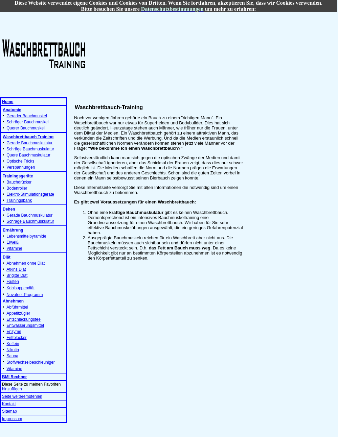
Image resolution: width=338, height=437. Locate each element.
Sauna (12, 356)
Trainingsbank (19, 200)
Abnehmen (13, 301)
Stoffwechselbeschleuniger (30, 362)
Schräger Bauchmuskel (27, 122)
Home (7, 101)
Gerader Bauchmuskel (26, 116)
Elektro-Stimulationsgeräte (30, 194)
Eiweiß (12, 242)
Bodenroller (16, 188)
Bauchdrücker (18, 182)
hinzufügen (12, 389)
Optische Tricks (20, 161)
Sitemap (9, 411)
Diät (6, 257)
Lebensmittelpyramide (26, 236)
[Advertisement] (134, 54)
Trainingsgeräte (18, 176)
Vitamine (14, 248)
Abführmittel (17, 307)
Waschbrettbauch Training (28, 137)
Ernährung (13, 230)
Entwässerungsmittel (25, 325)
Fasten (12, 281)
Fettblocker (16, 337)
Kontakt (9, 404)
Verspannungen (20, 167)
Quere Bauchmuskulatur (28, 155)
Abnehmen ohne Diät (25, 263)
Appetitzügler (18, 313)
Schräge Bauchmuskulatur (30, 149)
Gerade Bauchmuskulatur (29, 143)
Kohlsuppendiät (20, 288)
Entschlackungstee (23, 319)
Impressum (12, 418)
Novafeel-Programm (24, 294)
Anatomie (12, 109)
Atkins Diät (16, 269)
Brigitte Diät (16, 275)
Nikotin (12, 349)
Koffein (12, 343)
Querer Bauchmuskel (25, 128)
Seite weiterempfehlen (22, 396)
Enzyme (13, 331)
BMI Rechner (14, 376)
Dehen (9, 209)
